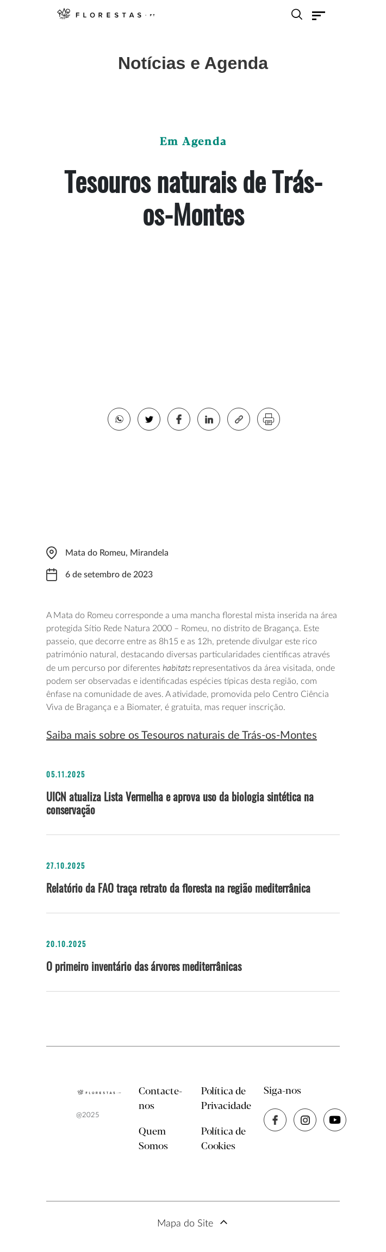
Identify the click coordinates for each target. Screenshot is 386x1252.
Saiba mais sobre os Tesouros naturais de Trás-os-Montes (181, 735)
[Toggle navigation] (319, 15)
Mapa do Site (185, 1224)
